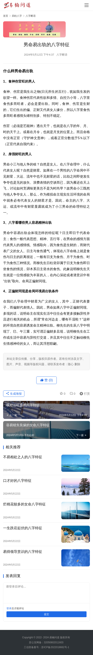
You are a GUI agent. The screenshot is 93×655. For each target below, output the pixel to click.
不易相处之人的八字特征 (22, 457)
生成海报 (14, 394)
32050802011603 (53, 642)
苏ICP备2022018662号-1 (55, 647)
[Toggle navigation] (86, 5)
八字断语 (62, 54)
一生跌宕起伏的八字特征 (22, 528)
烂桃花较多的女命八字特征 (24, 504)
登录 (8, 608)
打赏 (84, 393)
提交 (46, 614)
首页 (5, 15)
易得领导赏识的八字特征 (22, 552)
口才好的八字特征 (17, 481)
